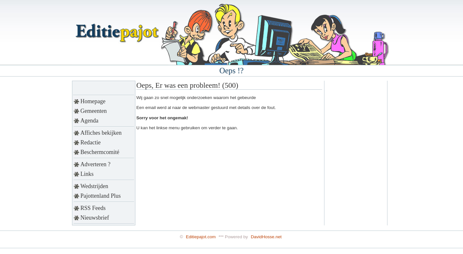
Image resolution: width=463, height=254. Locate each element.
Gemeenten (93, 111)
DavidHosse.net (266, 236)
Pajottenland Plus (100, 196)
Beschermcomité (99, 152)
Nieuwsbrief (94, 217)
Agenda (89, 120)
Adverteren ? (95, 164)
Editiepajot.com (201, 236)
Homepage (92, 101)
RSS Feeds (93, 208)
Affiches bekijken (101, 133)
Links (87, 174)
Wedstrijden (94, 186)
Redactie (90, 142)
